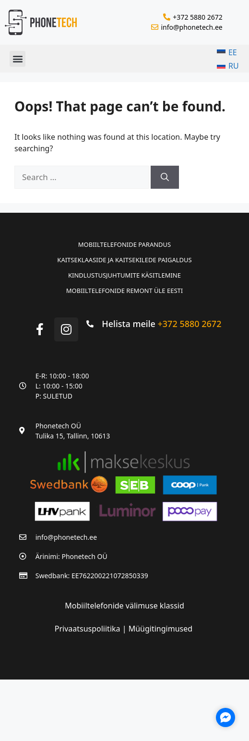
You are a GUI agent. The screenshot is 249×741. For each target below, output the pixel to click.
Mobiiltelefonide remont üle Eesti (124, 290)
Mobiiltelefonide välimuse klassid (124, 605)
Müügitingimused (160, 628)
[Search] (165, 177)
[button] (17, 59)
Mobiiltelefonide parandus (124, 244)
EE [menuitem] (232, 52)
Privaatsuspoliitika (88, 628)
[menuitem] (228, 52)
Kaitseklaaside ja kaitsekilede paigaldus (124, 259)
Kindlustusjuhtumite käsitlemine (124, 275)
